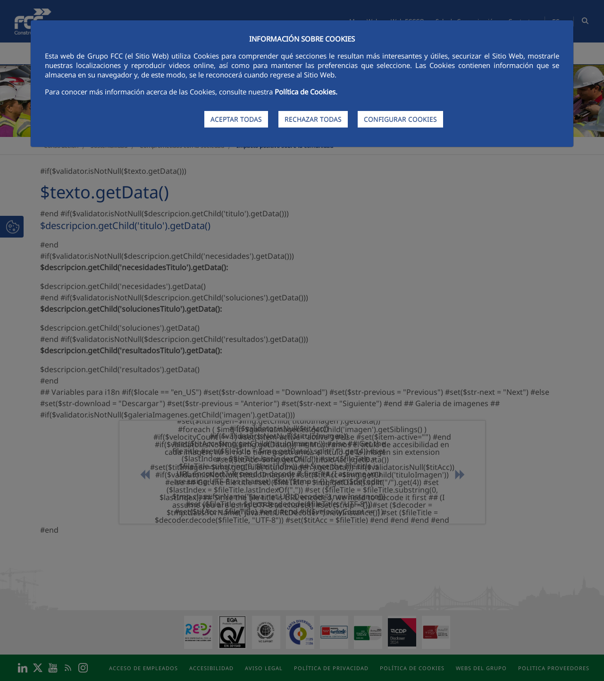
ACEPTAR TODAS (236, 119)
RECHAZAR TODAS (313, 119)
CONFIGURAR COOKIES (400, 119)
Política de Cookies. (306, 91)
